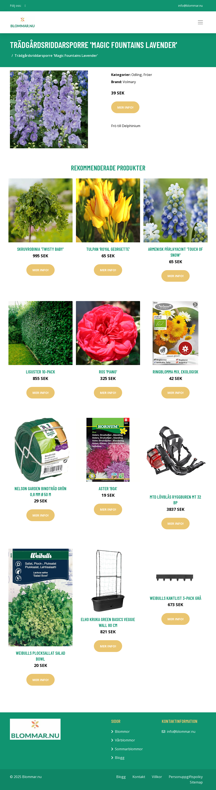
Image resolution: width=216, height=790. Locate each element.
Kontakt (138, 776)
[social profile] (25, 6)
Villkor (157, 776)
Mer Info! (125, 107)
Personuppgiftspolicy (186, 776)
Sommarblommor (129, 749)
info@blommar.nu (190, 6)
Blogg (119, 757)
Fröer (147, 74)
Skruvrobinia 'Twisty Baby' (40, 249)
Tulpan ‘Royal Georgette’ (108, 249)
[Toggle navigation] (200, 22)
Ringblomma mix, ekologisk (175, 371)
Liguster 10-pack (40, 371)
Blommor (122, 731)
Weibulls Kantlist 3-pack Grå (175, 598)
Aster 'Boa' (108, 488)
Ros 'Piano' (108, 371)
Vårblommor (125, 740)
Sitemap (196, 782)
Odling (136, 74)
